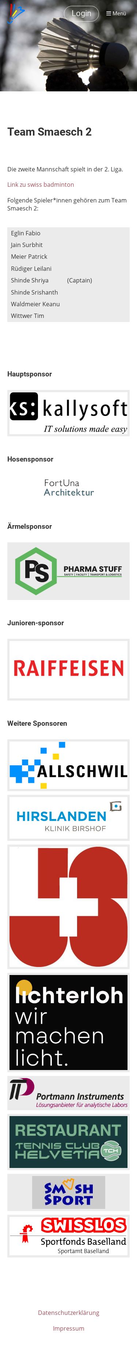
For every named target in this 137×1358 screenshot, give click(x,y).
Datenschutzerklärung (68, 1313)
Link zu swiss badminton (40, 185)
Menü (116, 13)
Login (81, 13)
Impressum (68, 1328)
